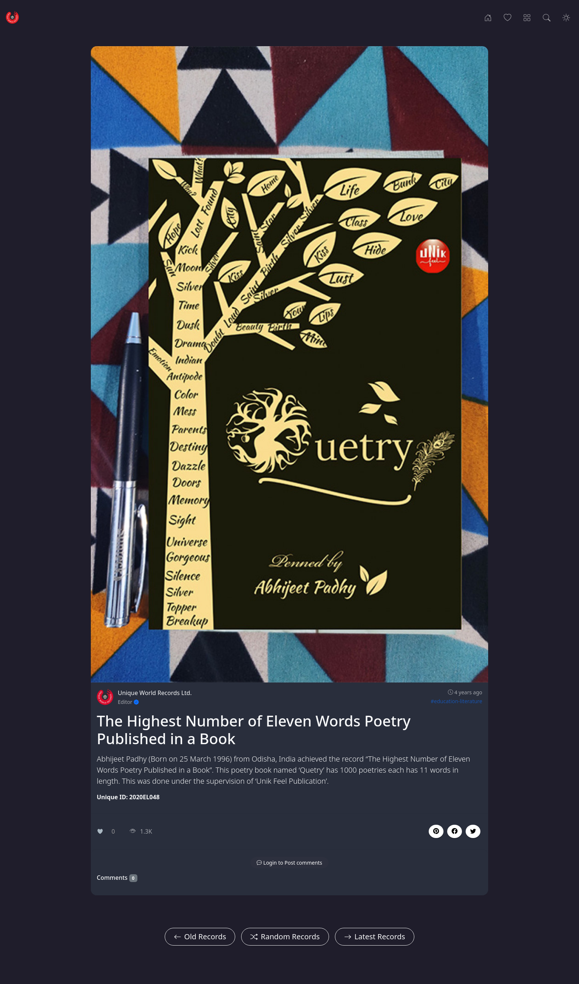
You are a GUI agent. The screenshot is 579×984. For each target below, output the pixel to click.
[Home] (488, 17)
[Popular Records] (507, 17)
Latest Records (374, 937)
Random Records (284, 937)
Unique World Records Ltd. (155, 693)
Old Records (200, 937)
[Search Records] (547, 17)
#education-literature (456, 701)
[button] (454, 831)
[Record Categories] (527, 17)
